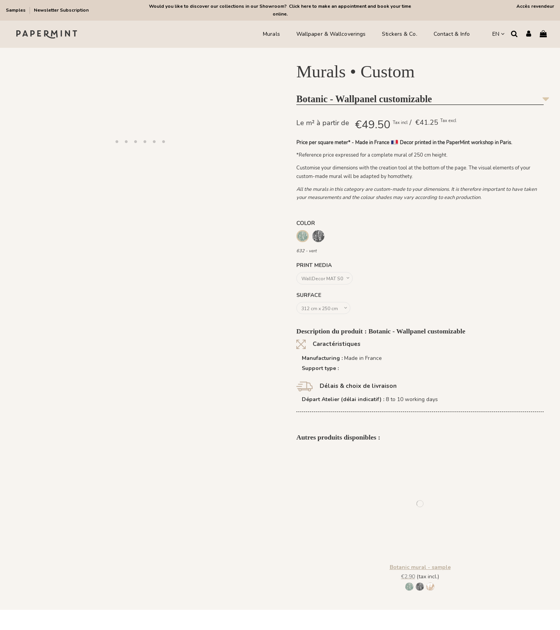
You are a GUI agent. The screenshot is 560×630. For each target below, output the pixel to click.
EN (498, 34)
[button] (117, 141)
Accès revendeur (535, 6)
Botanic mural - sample (420, 570)
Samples (16, 10)
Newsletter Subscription (61, 10)
